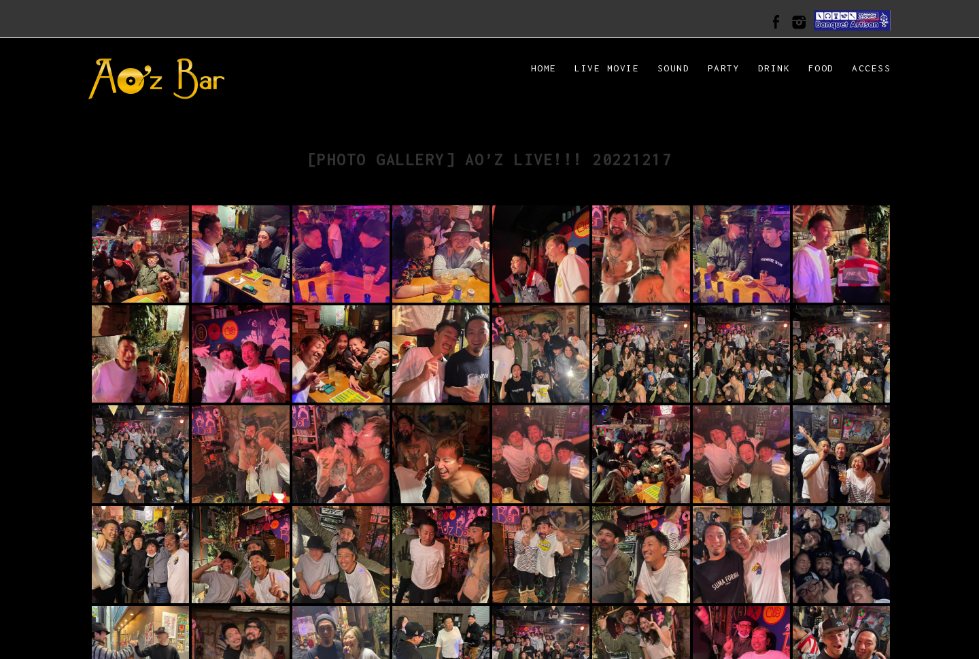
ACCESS (871, 68)
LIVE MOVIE (606, 68)
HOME (544, 68)
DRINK (774, 68)
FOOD (821, 68)
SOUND (673, 68)
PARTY (724, 68)
